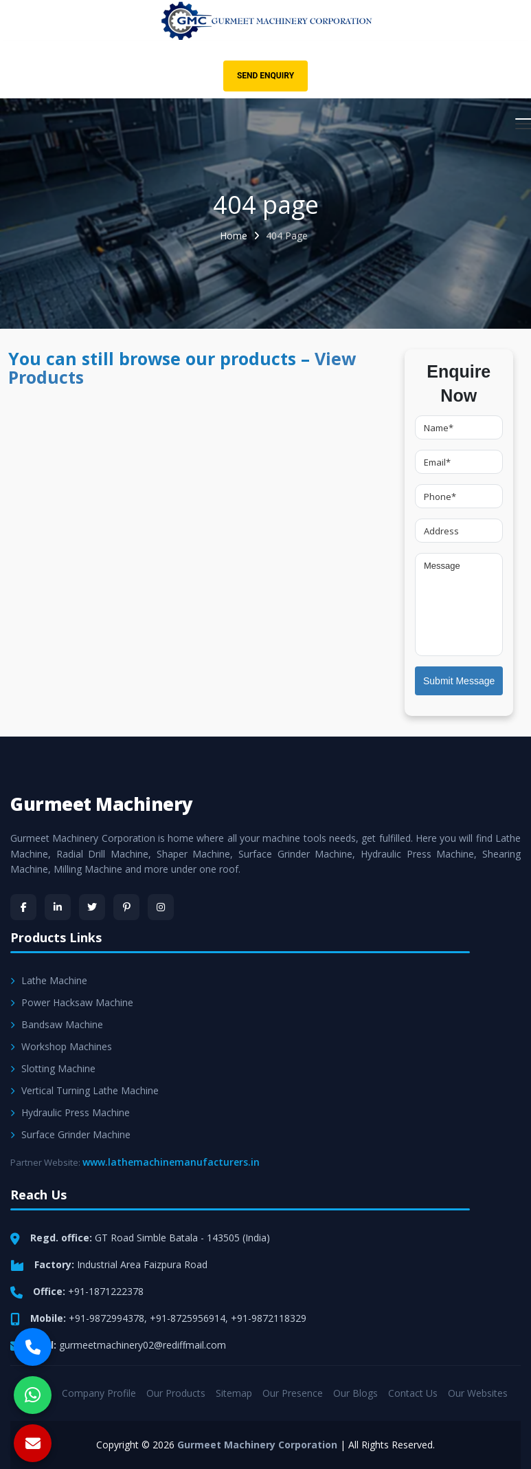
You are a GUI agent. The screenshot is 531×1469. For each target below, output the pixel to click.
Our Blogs (355, 1393)
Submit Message (459, 680)
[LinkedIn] (58, 907)
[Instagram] (161, 907)
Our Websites (478, 1393)
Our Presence (292, 1393)
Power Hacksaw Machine (71, 1002)
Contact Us (413, 1393)
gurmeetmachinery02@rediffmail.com (142, 1344)
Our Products (175, 1393)
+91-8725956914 (187, 1318)
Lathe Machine (48, 980)
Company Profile (99, 1393)
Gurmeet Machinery (101, 804)
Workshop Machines (61, 1046)
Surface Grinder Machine (70, 1134)
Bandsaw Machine (56, 1024)
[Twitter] (92, 907)
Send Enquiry (265, 75)
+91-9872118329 (268, 1318)
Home (233, 235)
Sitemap (234, 1393)
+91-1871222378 (106, 1291)
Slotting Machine (52, 1068)
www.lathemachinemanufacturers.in (171, 1161)
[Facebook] (23, 907)
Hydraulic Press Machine (70, 1112)
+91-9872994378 (106, 1318)
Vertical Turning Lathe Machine (84, 1090)
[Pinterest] (126, 907)
